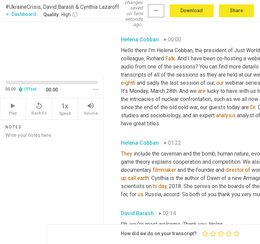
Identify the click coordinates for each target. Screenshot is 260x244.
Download (191, 10)
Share (236, 10)
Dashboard (20, 14)
